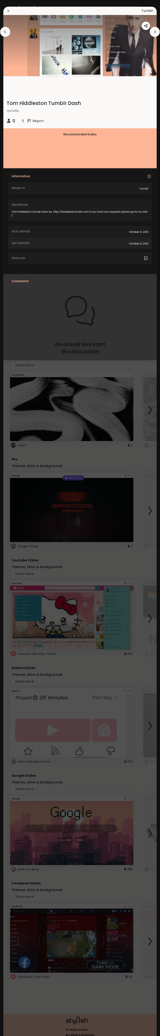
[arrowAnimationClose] (5, 32)
